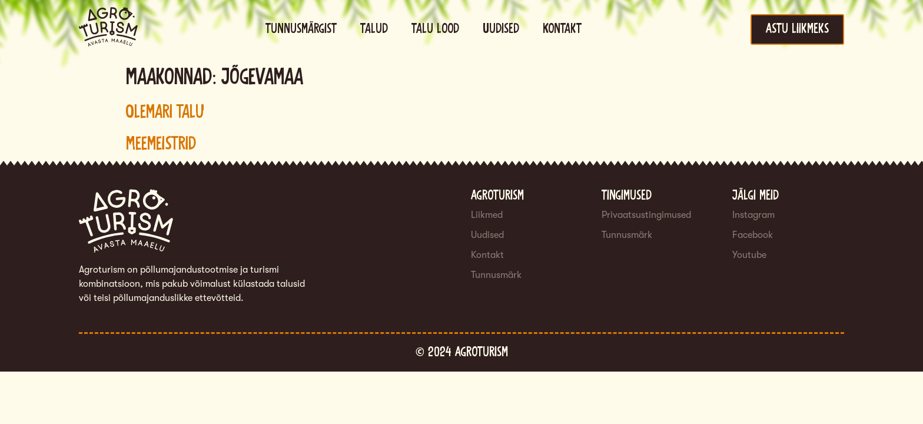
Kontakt (562, 29)
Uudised (501, 29)
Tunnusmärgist (301, 29)
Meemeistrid (161, 144)
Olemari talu (165, 112)
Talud (374, 29)
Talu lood (435, 29)
